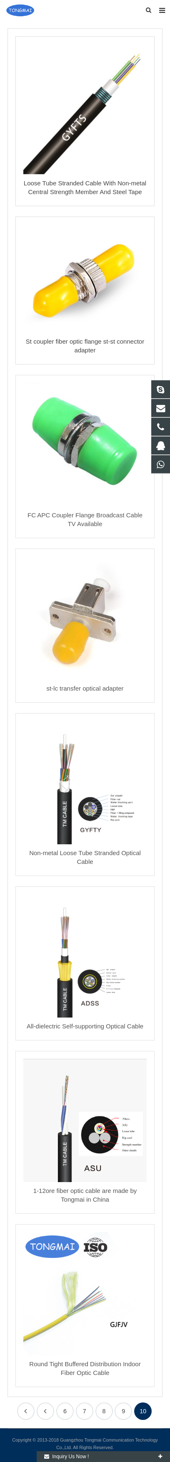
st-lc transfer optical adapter (84, 688)
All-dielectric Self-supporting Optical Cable (85, 1026)
